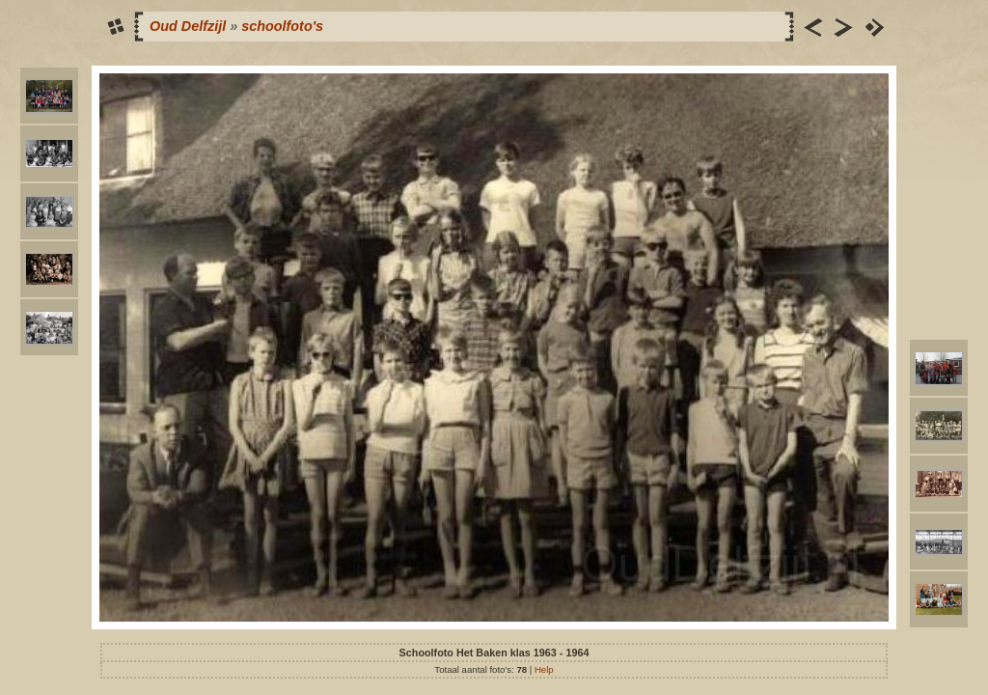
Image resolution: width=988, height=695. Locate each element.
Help (544, 669)
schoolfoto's (282, 26)
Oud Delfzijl (188, 26)
